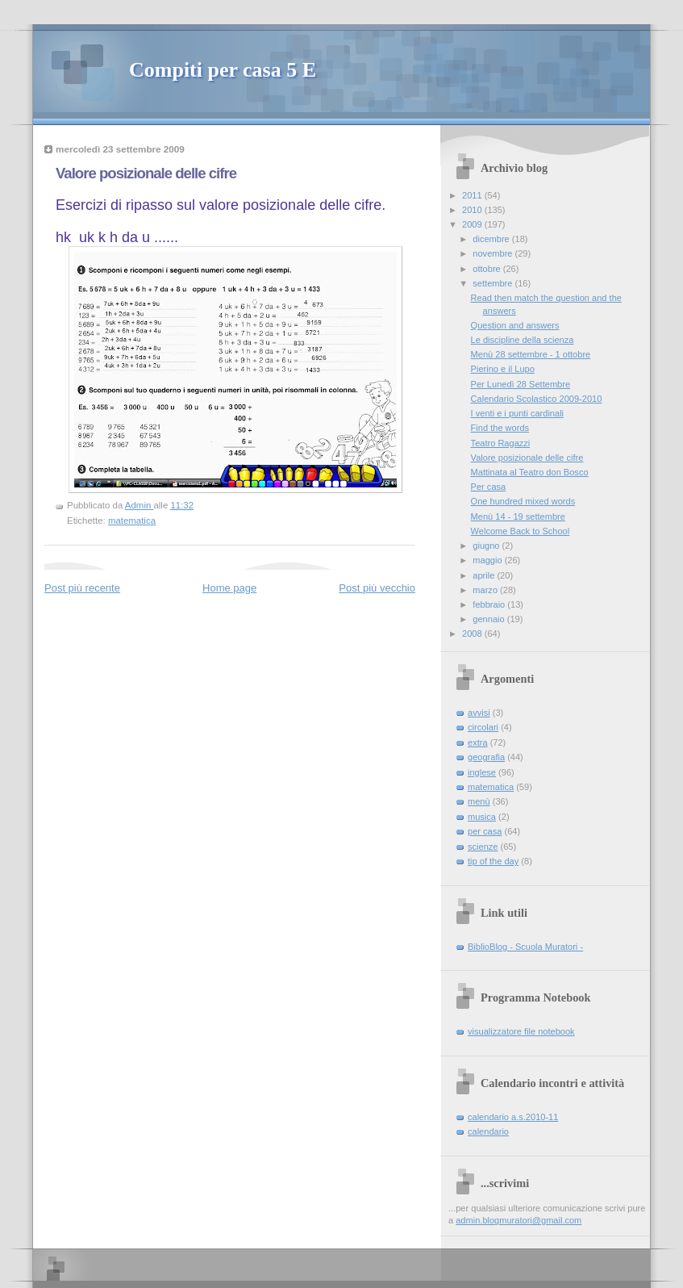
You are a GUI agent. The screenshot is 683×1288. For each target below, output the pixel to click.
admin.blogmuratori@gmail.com (518, 1220)
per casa (485, 831)
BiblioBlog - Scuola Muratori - (525, 946)
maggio (488, 560)
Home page (229, 588)
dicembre (492, 239)
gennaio (489, 619)
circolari (483, 727)
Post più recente (82, 588)
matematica (132, 520)
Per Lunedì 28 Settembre (520, 384)
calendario (488, 1131)
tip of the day (493, 861)
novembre (493, 253)
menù (479, 801)
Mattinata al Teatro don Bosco (530, 472)
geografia (486, 757)
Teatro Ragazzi (501, 443)
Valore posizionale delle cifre (527, 457)
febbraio (490, 604)
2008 (473, 633)
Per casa (488, 486)
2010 (473, 210)
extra (478, 742)
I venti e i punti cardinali (517, 413)
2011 (473, 195)
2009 (473, 224)
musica (482, 817)
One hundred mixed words (523, 501)
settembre (493, 283)
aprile (485, 575)
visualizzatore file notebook (521, 1031)
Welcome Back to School (520, 531)
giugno (487, 545)
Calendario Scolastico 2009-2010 (536, 399)
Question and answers (515, 325)
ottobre (487, 269)
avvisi (479, 712)
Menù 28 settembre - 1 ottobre (531, 354)
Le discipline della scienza (522, 340)
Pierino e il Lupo (503, 369)
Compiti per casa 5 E (222, 70)
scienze (483, 846)
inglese (482, 772)
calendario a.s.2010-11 (513, 1117)
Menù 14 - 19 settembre (518, 516)
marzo (486, 590)
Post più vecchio (377, 588)
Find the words (500, 428)
